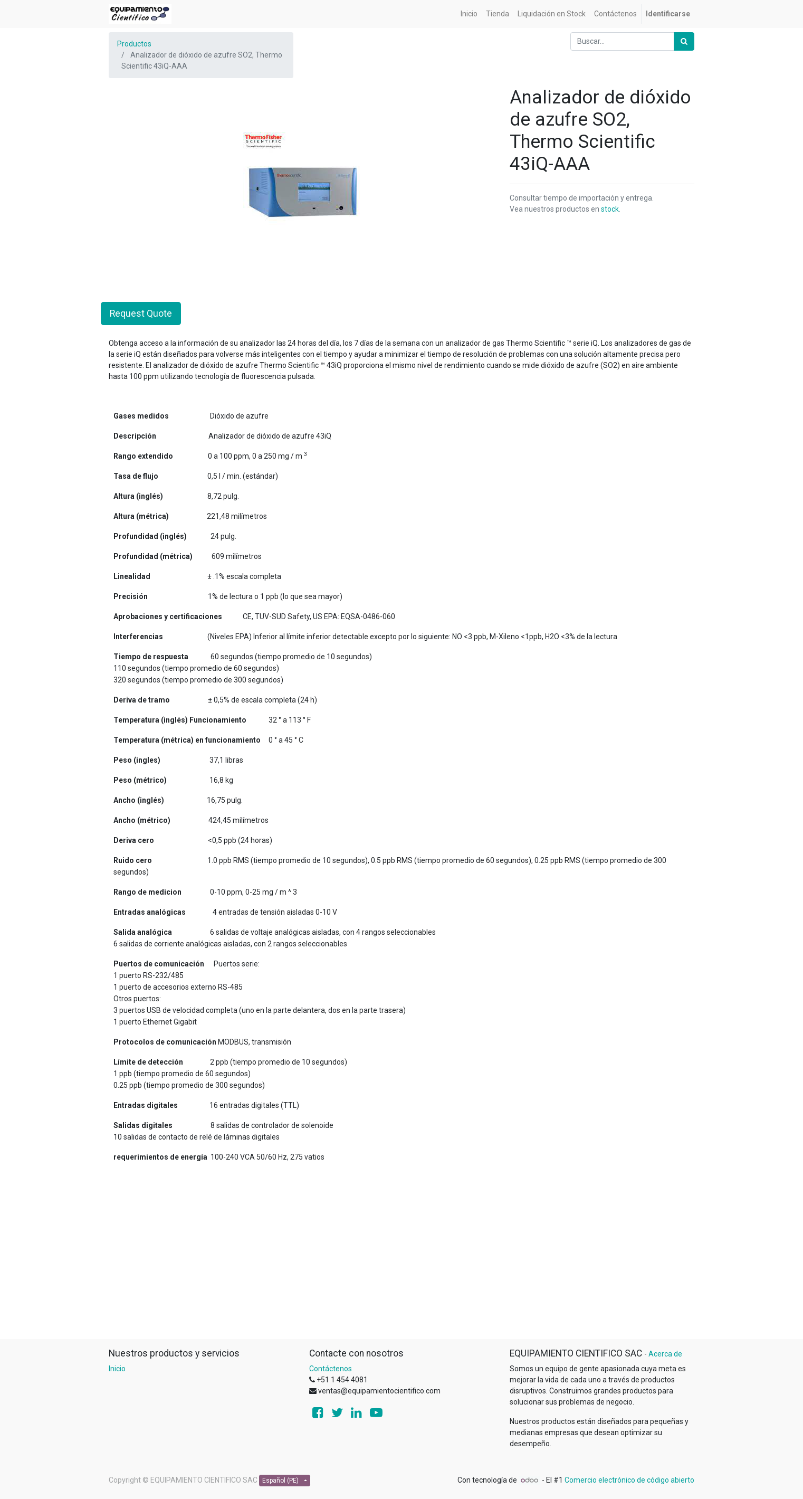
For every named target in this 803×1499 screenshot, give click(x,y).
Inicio (117, 1368)
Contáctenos (330, 1368)
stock (610, 209)
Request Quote (141, 313)
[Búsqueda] (684, 41)
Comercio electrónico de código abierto (629, 1480)
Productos (134, 44)
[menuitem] (469, 14)
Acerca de (665, 1354)
